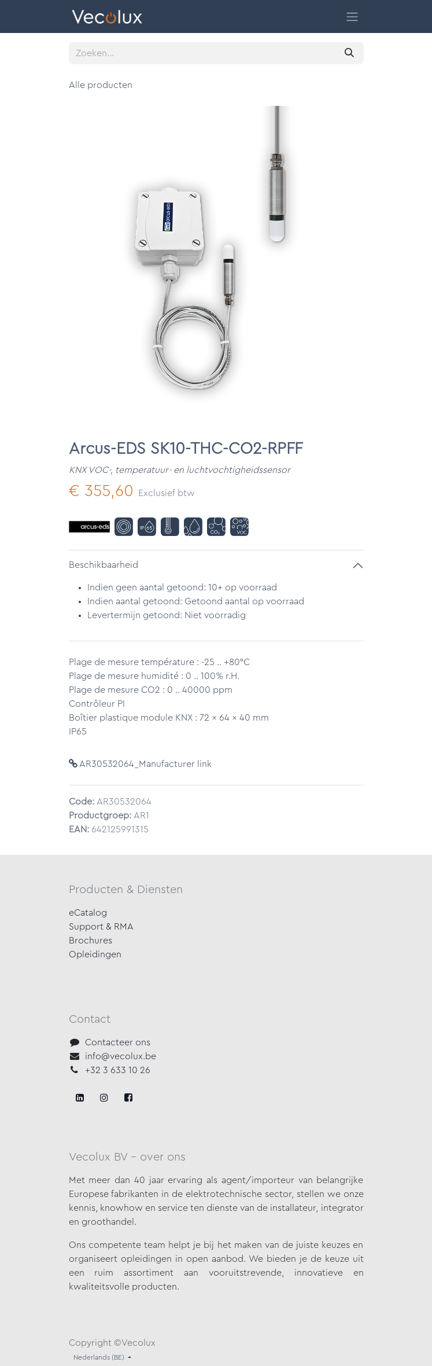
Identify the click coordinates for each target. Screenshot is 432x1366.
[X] (104, 1097)
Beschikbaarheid (103, 565)
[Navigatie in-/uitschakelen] (352, 16)
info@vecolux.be (120, 1056)
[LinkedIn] (128, 1097)
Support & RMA (101, 926)
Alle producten (100, 85)
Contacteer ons (117, 1042)
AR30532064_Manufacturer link (140, 764)
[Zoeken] (349, 53)
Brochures (90, 940)
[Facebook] (80, 1097)
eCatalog (88, 912)
